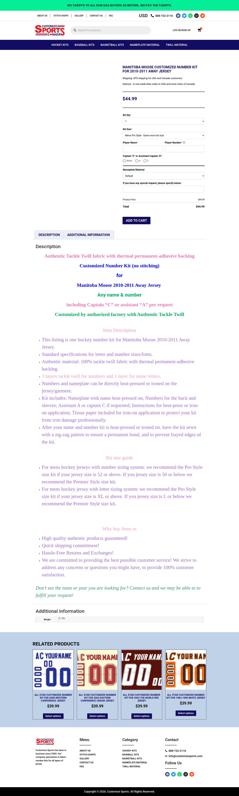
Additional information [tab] (88, 235)
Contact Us (96, 15)
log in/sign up (182, 30)
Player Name (136, 142)
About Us (42, 15)
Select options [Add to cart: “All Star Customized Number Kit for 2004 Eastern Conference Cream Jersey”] (97, 716)
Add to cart (136, 220)
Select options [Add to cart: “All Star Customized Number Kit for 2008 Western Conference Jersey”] (53, 716)
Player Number (179, 142)
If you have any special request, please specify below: (152, 183)
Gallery (79, 15)
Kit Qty (132, 115)
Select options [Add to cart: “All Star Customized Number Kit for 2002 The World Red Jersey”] (142, 716)
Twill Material (177, 44)
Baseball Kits (85, 44)
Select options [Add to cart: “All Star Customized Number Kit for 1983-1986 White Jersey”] (186, 713)
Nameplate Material (145, 44)
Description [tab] (49, 235)
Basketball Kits (112, 44)
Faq (111, 15)
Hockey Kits (59, 44)
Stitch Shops (61, 15)
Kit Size (133, 129)
